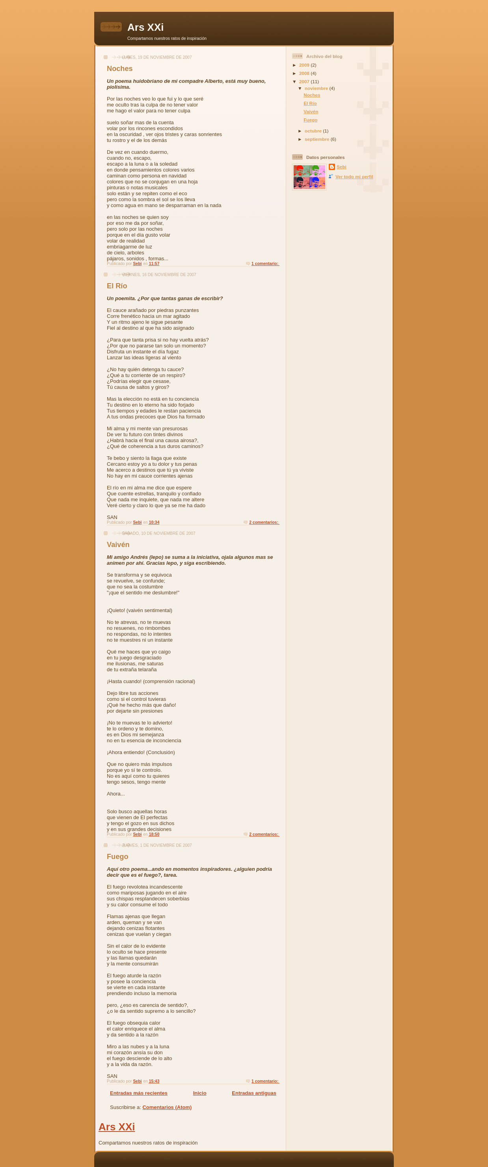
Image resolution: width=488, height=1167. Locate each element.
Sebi (341, 166)
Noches (120, 69)
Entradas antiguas (254, 1093)
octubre (314, 130)
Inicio (200, 1093)
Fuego (118, 857)
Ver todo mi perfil (354, 176)
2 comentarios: (264, 522)
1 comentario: (265, 263)
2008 (305, 73)
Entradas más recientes (139, 1093)
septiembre (318, 139)
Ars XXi (145, 27)
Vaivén (118, 545)
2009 (305, 64)
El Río (117, 286)
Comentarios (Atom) (167, 1107)
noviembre (317, 88)
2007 (305, 81)
